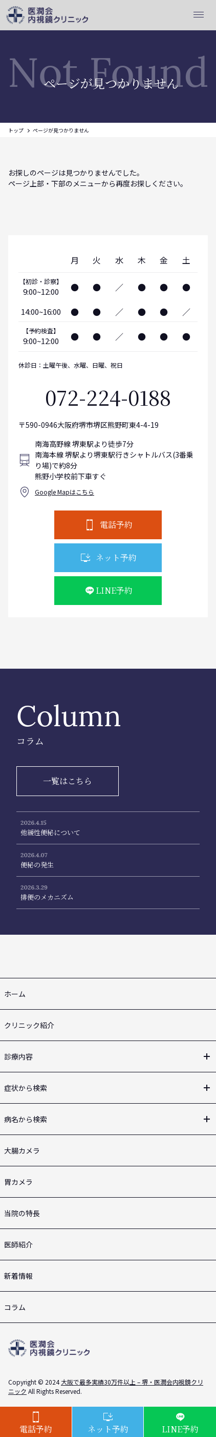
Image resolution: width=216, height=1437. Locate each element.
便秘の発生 (37, 864)
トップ (16, 130)
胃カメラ (18, 1182)
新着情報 (18, 1276)
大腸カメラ (22, 1150)
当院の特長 (22, 1213)
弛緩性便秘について (50, 832)
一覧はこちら (67, 781)
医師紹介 (18, 1244)
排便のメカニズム (47, 897)
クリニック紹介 (29, 1025)
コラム (15, 1307)
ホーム (15, 994)
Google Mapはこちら (64, 491)
